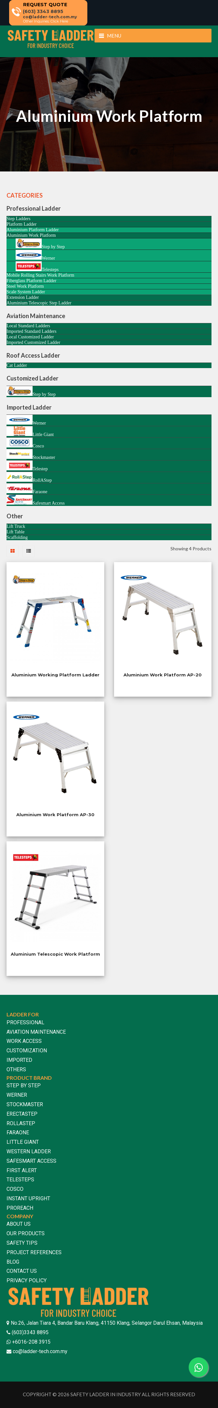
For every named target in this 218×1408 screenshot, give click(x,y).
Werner (35, 255)
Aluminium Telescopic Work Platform (55, 954)
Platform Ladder (21, 224)
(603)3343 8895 (29, 1332)
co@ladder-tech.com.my (40, 1351)
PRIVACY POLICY (27, 1280)
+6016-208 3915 (31, 1342)
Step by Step (40, 243)
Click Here (59, 21)
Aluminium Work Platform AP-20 (163, 674)
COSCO (15, 1189)
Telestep (27, 466)
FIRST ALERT (22, 1170)
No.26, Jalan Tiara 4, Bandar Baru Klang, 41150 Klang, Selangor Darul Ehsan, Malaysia (107, 1323)
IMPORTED (19, 1060)
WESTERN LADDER (29, 1151)
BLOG (13, 1262)
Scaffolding (17, 537)
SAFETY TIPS (22, 1243)
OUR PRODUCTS (26, 1233)
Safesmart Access (36, 500)
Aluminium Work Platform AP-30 (55, 814)
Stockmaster (31, 454)
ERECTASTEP (22, 1114)
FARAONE (18, 1132)
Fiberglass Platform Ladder (31, 280)
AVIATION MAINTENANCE (36, 1032)
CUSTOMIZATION (27, 1050)
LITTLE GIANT (23, 1142)
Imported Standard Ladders (31, 331)
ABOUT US (19, 1224)
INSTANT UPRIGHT (28, 1198)
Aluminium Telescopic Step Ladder (39, 302)
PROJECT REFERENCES (34, 1252)
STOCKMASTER (25, 1104)
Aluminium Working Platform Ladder (55, 674)
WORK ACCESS (24, 1041)
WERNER (17, 1095)
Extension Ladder (23, 297)
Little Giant (30, 431)
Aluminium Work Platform (31, 235)
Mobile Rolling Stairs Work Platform (40, 275)
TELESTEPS (20, 1179)
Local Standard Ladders (28, 325)
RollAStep (29, 477)
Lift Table (15, 531)
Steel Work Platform (25, 286)
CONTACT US (22, 1271)
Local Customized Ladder (30, 336)
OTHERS (16, 1069)
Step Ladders (18, 218)
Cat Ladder (17, 365)
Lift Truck (16, 526)
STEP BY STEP (24, 1085)
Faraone (27, 488)
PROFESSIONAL (25, 1022)
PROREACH (20, 1208)
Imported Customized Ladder (33, 342)
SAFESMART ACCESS (31, 1161)
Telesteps (37, 266)
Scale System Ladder (26, 291)
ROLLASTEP (21, 1123)
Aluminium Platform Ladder (33, 229)
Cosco (25, 443)
